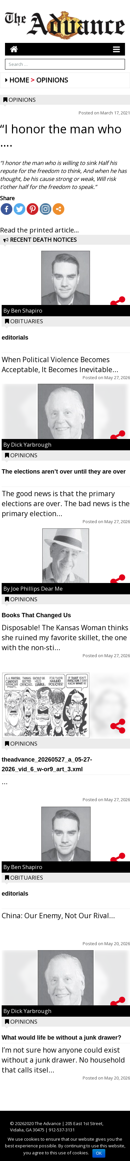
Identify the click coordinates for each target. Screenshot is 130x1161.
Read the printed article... (39, 229)
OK (99, 1153)
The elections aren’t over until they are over (64, 471)
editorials (15, 337)
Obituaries (26, 321)
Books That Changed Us (36, 615)
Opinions (52, 79)
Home (19, 79)
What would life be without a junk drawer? (61, 1037)
